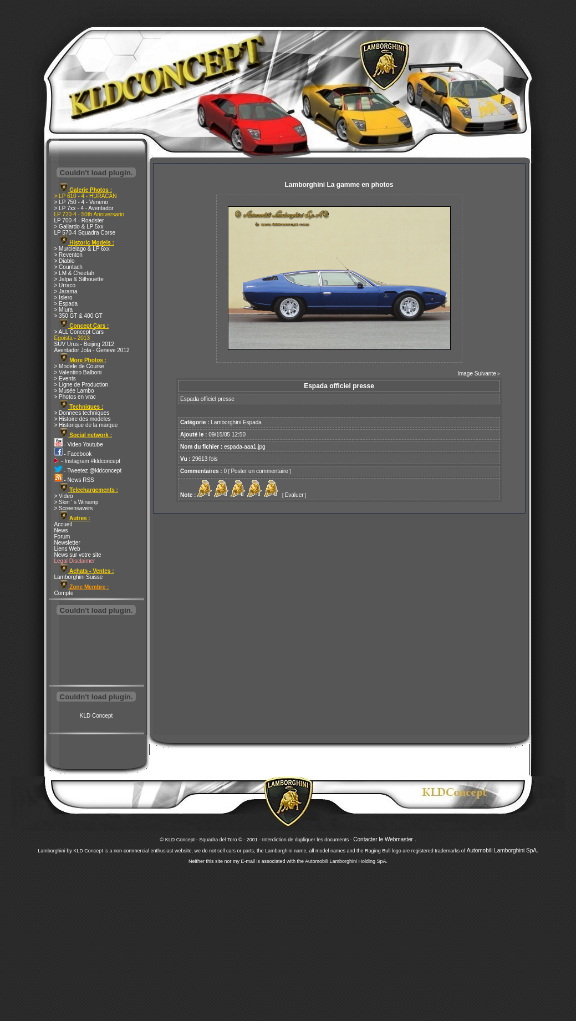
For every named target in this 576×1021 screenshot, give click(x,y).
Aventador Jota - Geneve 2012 (92, 350)
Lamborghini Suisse (78, 577)
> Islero (63, 297)
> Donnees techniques (82, 413)
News (61, 530)
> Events (65, 378)
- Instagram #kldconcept (87, 461)
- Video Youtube (78, 444)
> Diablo (64, 261)
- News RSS (74, 480)
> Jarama (66, 291)
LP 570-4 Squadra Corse (84, 233)
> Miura (63, 310)
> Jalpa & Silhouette (79, 279)
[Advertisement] (96, 651)
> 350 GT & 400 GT (78, 316)
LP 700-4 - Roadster (79, 220)
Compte (64, 593)
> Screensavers (73, 508)
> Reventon (68, 255)
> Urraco (65, 285)
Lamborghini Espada (236, 422)
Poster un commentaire (259, 471)
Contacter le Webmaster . (384, 839)
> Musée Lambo (74, 391)
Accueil (63, 524)
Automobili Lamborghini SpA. (502, 850)
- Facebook (73, 454)
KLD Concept (96, 716)
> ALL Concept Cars (79, 332)
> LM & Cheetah (74, 273)
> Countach (68, 267)
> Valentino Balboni (78, 372)
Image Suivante (476, 373)
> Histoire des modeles (82, 419)
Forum (62, 537)
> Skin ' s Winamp (76, 502)
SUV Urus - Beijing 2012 (84, 344)
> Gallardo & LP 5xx (79, 226)
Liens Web (67, 549)
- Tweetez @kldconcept (88, 471)
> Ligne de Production (81, 385)
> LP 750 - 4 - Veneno (81, 202)
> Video (63, 496)
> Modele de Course (79, 366)
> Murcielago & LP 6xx (82, 249)
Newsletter (67, 543)
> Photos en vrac (75, 397)
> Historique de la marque (86, 425)
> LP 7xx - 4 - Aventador (84, 208)
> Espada (66, 304)
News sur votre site (77, 555)
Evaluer (294, 495)
